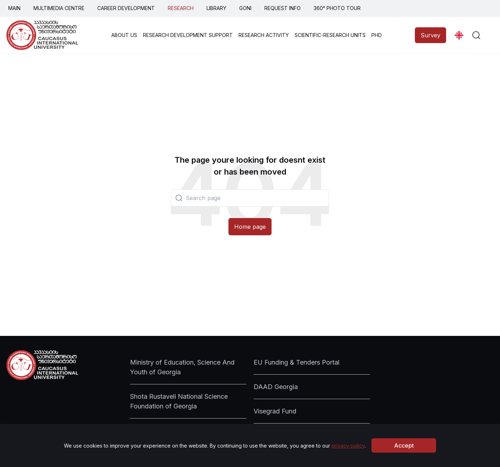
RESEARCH (181, 8)
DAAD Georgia (276, 386)
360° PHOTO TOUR (337, 8)
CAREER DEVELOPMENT (126, 8)
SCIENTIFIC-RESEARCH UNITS (330, 35)
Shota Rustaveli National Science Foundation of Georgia (179, 401)
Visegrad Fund (275, 411)
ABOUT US (124, 35)
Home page (250, 226)
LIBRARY (216, 8)
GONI (245, 8)
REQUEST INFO (282, 8)
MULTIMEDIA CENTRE (58, 8)
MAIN (14, 8)
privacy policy (348, 446)
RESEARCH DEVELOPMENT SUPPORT (188, 35)
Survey (430, 35)
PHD (376, 35)
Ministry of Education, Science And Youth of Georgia (182, 367)
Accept (404, 445)
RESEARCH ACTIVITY (264, 35)
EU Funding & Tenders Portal (296, 362)
